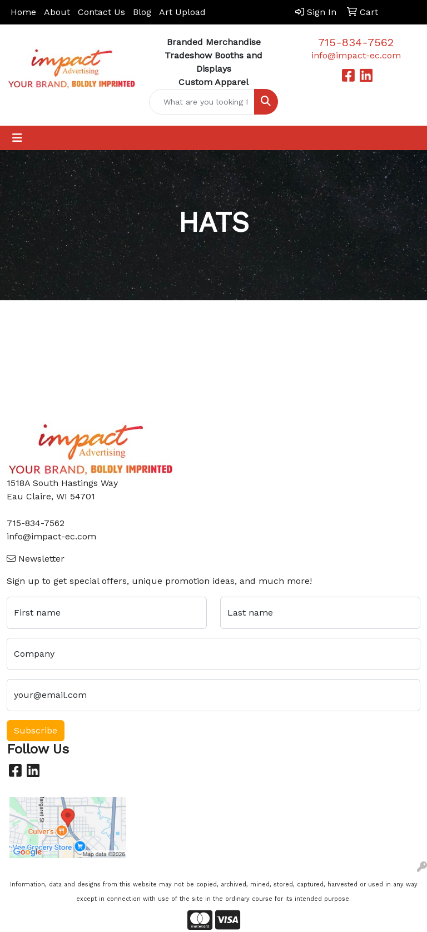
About (57, 12)
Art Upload (182, 12)
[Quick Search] (202, 102)
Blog (142, 12)
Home (23, 12)
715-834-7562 (356, 42)
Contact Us (101, 12)
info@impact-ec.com (356, 55)
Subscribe (35, 730)
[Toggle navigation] (17, 138)
